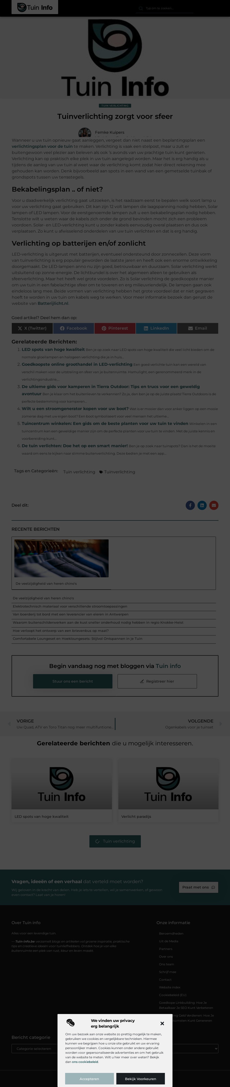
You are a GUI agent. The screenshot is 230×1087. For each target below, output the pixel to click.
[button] (162, 1023)
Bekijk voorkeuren (140, 1079)
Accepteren (89, 1079)
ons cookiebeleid (85, 1062)
